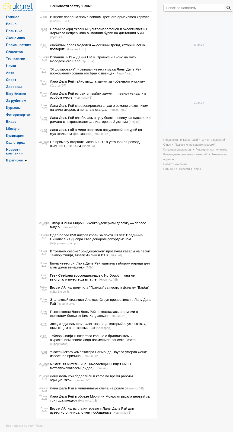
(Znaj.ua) (134, 122)
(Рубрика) (56, 37)
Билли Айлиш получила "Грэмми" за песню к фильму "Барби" (99, 287)
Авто (10, 72)
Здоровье (14, 86)
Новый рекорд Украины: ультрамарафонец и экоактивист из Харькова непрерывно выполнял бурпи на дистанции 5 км (98, 31)
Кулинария (15, 135)
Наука (11, 65)
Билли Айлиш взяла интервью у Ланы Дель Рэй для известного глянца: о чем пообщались (92, 410)
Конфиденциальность (177, 149)
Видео (11, 121)
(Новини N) (102, 368)
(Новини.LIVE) (59, 21)
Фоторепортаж (19, 114)
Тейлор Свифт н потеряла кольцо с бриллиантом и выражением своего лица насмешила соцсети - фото (93, 338)
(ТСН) (89, 267)
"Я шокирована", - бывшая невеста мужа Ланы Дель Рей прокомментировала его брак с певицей (95, 71)
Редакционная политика (211, 149)
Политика (14, 31)
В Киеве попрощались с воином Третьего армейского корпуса (100, 17)
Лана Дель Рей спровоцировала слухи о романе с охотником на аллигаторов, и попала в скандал (99, 107)
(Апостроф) (103, 328)
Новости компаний (14, 151)
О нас (167, 144)
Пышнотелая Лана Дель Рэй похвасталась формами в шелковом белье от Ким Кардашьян (94, 314)
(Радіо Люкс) (124, 73)
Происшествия (18, 45)
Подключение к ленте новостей (195, 144)
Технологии (15, 58)
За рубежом (16, 100)
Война (11, 24)
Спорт (11, 79)
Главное (12, 17)
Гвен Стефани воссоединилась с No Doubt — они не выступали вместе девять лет (92, 277)
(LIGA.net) (115, 255)
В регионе (14, 160)
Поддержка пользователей (180, 139)
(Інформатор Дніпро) (64, 243)
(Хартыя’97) (58, 85)
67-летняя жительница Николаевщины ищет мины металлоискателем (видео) (90, 366)
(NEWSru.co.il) (59, 291)
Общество (14, 52)
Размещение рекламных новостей (185, 154)
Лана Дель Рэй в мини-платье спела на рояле (87, 388)
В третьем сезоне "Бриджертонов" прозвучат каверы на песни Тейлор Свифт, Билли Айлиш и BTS (100, 253)
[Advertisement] (95, 184)
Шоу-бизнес (16, 93)
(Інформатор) (59, 344)
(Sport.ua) (87, 61)
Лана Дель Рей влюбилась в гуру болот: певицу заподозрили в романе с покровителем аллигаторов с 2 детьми (100, 120)
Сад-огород (15, 142)
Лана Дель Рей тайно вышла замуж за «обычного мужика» (97, 81)
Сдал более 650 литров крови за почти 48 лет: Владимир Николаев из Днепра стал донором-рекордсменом (96, 237)
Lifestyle (12, 128)
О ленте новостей (213, 139)
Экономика (15, 38)
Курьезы (13, 107)
